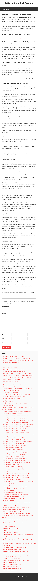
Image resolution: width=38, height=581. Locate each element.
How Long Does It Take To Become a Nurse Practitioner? (16, 426)
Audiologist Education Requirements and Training (15, 371)
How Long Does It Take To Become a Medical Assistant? (16, 419)
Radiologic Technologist (9, 526)
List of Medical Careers (8, 500)
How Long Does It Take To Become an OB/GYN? (14, 439)
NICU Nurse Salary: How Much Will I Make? (13, 505)
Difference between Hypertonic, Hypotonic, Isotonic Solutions (17, 388)
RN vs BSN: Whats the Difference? (11, 532)
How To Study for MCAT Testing (10, 485)
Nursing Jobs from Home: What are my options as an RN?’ (17, 513)
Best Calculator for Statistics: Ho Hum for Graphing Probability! (18, 375)
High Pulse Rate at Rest (8, 405)
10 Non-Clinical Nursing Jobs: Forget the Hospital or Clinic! (17, 358)
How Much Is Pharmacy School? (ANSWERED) (13, 470)
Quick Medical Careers (8, 524)
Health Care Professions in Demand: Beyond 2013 (15, 403)
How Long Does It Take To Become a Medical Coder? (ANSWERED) (18, 420)
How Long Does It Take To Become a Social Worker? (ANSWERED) (18, 434)
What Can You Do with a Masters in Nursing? (13, 556)
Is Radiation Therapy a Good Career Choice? (13, 492)
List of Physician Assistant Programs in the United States (16, 502)
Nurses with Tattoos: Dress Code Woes (12, 511)
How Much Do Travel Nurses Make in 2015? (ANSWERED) (16, 462)
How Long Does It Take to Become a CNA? (13, 417)
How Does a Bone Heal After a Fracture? (12, 413)
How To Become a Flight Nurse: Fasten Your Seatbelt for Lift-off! (18, 473)
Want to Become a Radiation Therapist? (12, 549)
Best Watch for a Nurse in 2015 (10, 381)
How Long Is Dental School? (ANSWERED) (13, 449)
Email (3, 338)
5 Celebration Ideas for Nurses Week (11, 366)
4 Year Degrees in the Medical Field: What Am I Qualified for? (17, 364)
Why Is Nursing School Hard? (10, 570)
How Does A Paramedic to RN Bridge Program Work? (15, 415)
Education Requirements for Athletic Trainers (14, 396)
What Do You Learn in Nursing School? (12, 558)
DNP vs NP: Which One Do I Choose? (11, 390)
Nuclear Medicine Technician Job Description (13, 509)
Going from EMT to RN (8, 402)
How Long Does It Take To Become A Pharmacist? (14, 430)
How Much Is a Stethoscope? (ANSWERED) (13, 468)
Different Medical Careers (19, 3)
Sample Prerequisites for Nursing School (12, 538)
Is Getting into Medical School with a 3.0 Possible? (15, 487)
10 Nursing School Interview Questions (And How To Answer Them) (19, 360)
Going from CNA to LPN (8, 400)
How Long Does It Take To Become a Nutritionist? (15, 428)
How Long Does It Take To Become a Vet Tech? (14, 436)
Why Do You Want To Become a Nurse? (12, 568)
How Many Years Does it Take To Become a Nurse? (15, 460)
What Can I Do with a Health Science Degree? (13, 553)
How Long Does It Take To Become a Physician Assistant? (16, 432)
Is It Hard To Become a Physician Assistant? (13, 488)
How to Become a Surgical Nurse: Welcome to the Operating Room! (19, 481)
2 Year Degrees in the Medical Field (11, 362)
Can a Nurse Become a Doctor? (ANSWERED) (13, 383)
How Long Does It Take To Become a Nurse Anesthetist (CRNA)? (18, 424)
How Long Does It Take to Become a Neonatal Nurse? (15, 422)
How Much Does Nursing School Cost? (12, 464)
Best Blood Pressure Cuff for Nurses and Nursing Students (17, 373)
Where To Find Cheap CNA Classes (11, 566)
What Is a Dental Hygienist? (9, 562)
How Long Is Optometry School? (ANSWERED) (14, 454)
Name (3, 334)
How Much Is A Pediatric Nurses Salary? (12, 466)
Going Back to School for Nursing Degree (13, 398)
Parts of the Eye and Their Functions (11, 519)
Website (4, 343)
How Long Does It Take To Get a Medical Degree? (14, 443)
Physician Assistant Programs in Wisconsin (13, 522)
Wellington (25, 576)
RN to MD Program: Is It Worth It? (11, 528)
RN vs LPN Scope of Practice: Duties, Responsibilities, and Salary (18, 534)
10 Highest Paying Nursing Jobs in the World (13, 356)
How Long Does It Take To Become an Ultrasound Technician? (17, 441)
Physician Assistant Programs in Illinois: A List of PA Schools (17, 521)
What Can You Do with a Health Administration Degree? (16, 555)
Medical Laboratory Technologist (11, 504)
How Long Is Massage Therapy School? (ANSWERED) (15, 453)
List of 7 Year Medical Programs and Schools (13, 496)
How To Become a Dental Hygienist (11, 471)
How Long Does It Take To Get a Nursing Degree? (14, 445)
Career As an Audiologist (9, 386)
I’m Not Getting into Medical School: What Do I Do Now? (16, 494)
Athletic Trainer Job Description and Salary (13, 369)
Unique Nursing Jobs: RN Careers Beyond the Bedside (15, 547)
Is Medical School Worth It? (9, 490)
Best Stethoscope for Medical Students (12, 379)
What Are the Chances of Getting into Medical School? (16, 551)
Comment (4, 313)
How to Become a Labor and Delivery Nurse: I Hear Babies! (17, 477)
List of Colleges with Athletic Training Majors (13, 498)
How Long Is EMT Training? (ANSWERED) (12, 451)
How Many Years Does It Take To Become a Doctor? (15, 458)
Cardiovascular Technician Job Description (13, 384)
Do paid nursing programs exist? (11, 392)
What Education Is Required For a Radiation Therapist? (16, 560)
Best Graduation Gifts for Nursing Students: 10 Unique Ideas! (17, 377)
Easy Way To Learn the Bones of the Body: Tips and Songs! (16, 394)
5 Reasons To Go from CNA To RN (11, 368)
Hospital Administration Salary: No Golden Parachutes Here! (17, 411)
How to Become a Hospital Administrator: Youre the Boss (16, 475)
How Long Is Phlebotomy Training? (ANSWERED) (14, 456)
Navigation (6, 9)
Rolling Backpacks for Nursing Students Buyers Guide (16, 536)
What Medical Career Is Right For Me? (12, 564)
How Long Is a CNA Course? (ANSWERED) (12, 447)
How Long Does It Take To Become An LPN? (13, 437)
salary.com (20, 38)
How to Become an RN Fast (9, 483)
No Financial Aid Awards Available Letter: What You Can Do (17, 507)
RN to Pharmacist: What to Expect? (11, 530)
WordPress (18, 576)
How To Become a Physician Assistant (12, 479)
